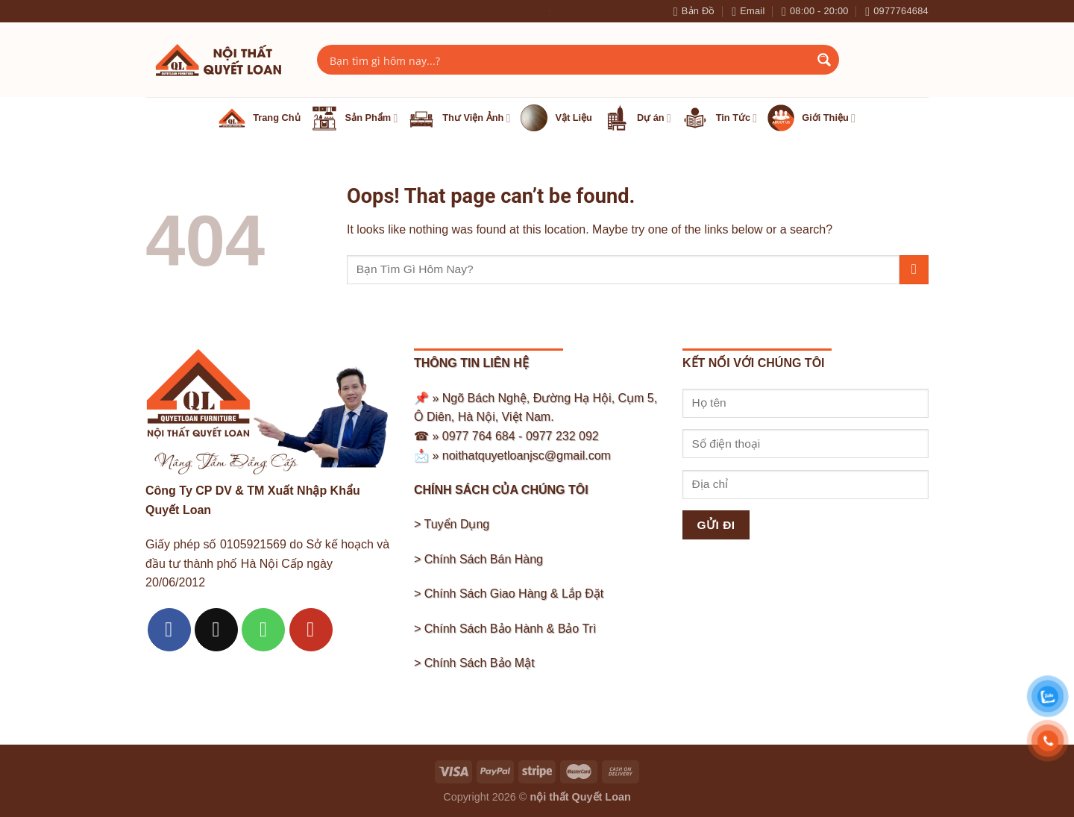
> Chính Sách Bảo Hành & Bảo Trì (505, 628)
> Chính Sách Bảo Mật (474, 663)
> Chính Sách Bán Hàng (478, 559)
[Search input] (568, 59)
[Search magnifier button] (824, 59)
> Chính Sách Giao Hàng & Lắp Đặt (508, 593)
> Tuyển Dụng (451, 524)
